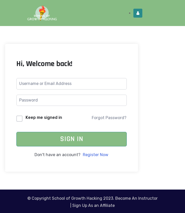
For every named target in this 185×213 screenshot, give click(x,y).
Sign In (71, 139)
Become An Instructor (136, 198)
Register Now (95, 154)
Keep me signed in (44, 117)
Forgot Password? (109, 117)
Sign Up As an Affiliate (93, 205)
